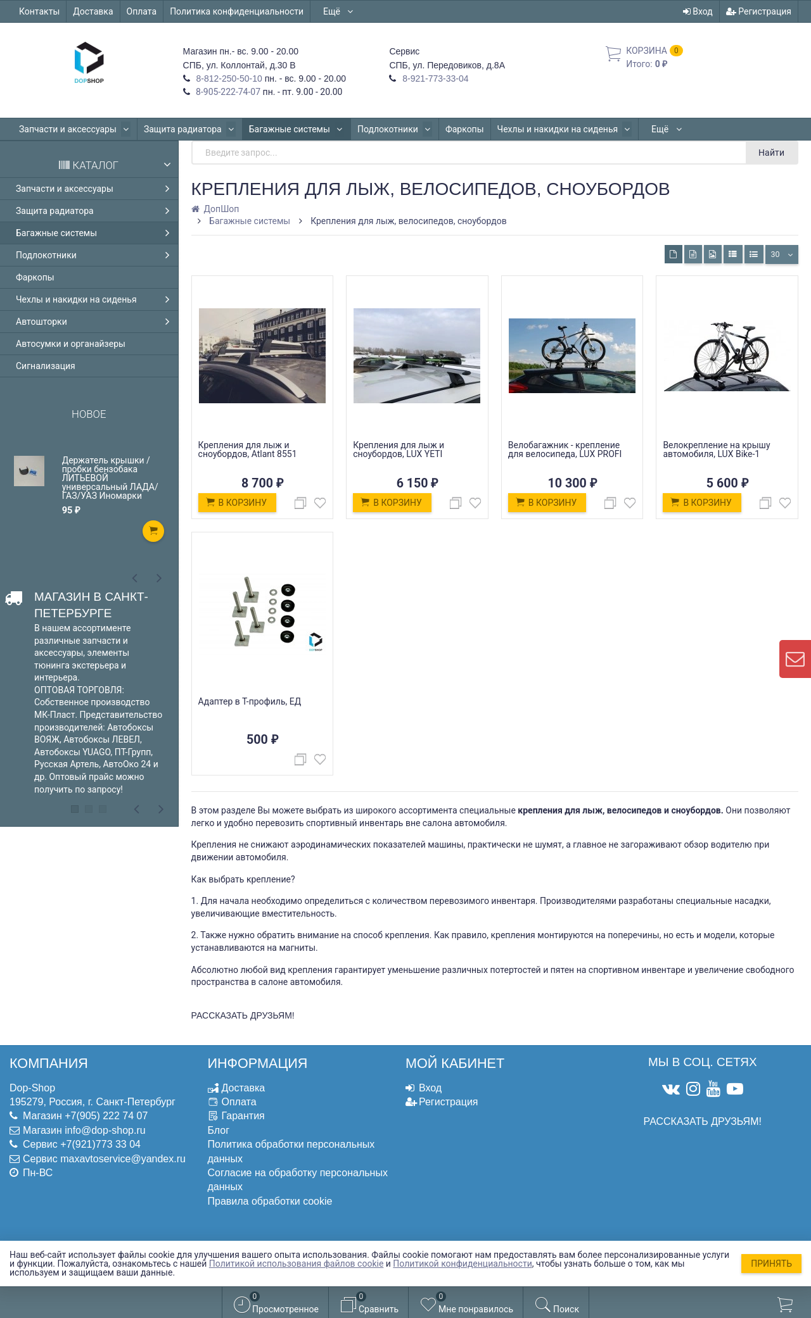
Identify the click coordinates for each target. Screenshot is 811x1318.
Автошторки (663, 129)
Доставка (93, 11)
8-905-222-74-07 (227, 92)
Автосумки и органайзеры (70, 344)
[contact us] (795, 659)
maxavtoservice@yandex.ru (123, 1158)
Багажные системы (290, 129)
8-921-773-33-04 (434, 78)
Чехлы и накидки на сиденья (553, 129)
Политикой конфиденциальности (462, 1263)
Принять (771, 1263)
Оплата (142, 11)
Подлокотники (386, 129)
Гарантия (243, 1115)
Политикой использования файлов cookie (296, 1263)
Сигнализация (45, 366)
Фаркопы (454, 129)
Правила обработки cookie (270, 1201)
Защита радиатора (186, 129)
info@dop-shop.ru (105, 1130)
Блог (219, 1130)
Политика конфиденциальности (236, 11)
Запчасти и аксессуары (73, 129)
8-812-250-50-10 (228, 78)
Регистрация (758, 11)
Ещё (338, 11)
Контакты (39, 11)
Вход (698, 11)
